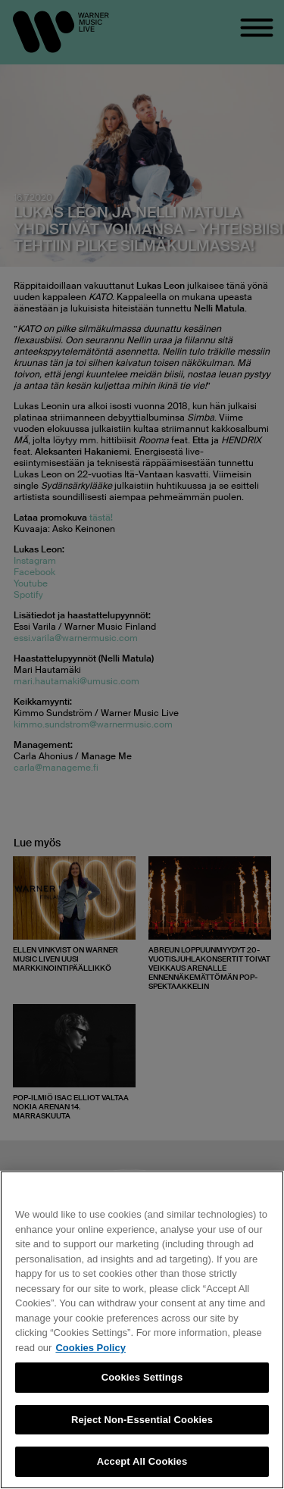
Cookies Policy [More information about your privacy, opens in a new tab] (90, 1347)
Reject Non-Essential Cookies (142, 1419)
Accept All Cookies (142, 1461)
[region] (142, 1330)
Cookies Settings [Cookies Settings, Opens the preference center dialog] (142, 1377)
